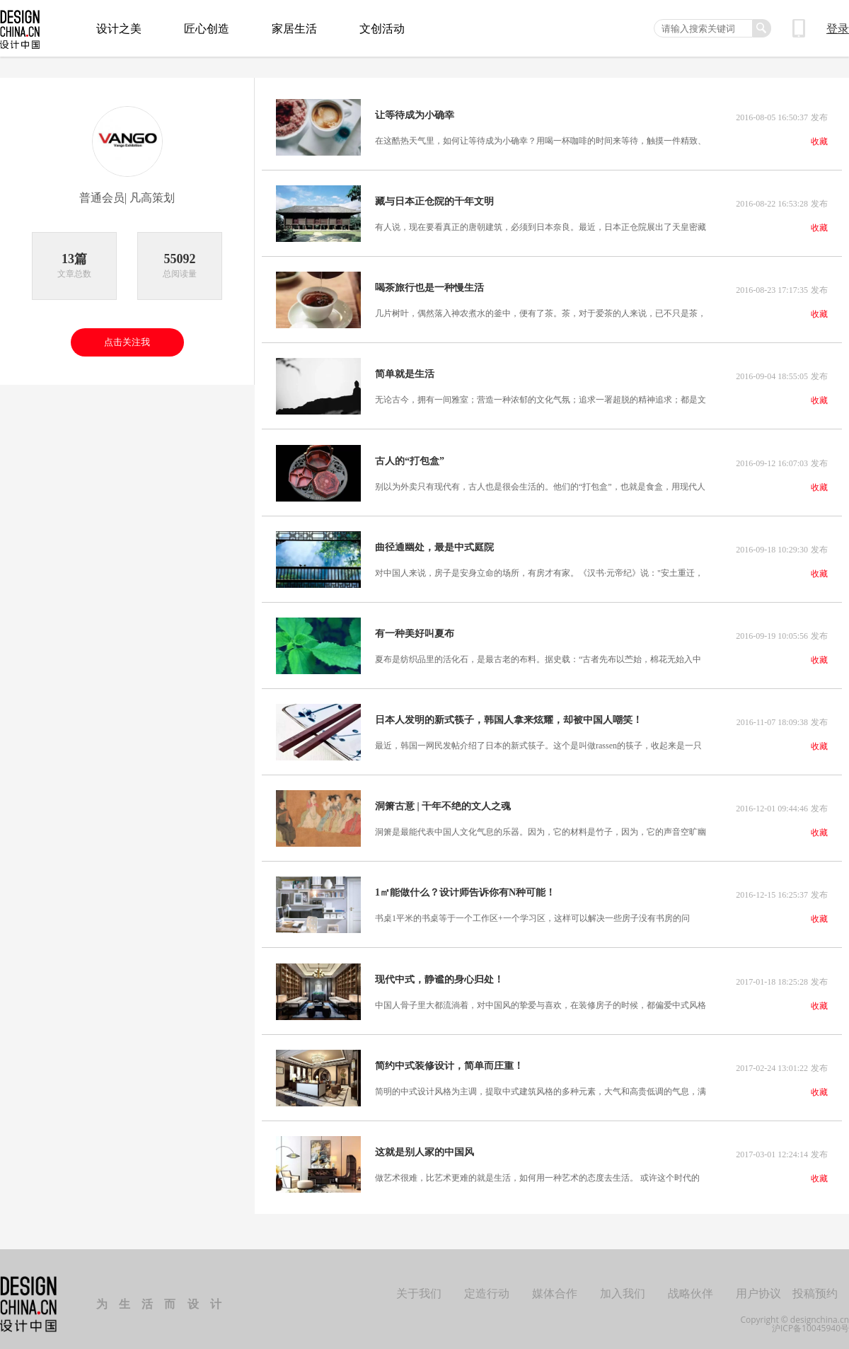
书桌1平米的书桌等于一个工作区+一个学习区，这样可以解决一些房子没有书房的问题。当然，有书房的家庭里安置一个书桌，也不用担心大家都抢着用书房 (532, 911)
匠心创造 (206, 28)
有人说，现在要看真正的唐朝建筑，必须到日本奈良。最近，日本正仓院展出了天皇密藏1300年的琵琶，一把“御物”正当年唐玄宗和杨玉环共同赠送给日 (540, 226)
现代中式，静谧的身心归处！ (439, 971)
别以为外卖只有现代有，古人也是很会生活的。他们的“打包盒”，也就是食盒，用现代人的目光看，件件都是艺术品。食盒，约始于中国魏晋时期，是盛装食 (540, 483)
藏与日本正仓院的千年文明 (434, 201)
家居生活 (294, 28)
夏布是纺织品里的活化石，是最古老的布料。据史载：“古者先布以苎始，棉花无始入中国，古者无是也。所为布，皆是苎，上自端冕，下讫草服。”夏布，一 (538, 654)
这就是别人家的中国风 (424, 1142)
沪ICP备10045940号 (810, 1318)
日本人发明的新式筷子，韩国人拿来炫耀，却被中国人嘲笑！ (508, 714)
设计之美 (119, 28)
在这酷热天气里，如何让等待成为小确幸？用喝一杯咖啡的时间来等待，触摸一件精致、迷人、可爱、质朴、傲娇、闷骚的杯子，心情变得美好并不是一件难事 (540, 141)
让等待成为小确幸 (414, 115)
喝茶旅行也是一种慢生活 (429, 286)
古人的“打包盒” (409, 458)
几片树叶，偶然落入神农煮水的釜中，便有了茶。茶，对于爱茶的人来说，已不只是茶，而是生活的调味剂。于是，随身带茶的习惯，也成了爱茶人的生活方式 (540, 312)
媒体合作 (554, 1283)
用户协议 (758, 1283)
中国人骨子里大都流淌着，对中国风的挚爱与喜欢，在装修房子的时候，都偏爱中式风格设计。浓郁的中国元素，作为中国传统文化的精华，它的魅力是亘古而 (540, 996)
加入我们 (622, 1283)
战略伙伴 (690, 1283)
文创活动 (382, 28)
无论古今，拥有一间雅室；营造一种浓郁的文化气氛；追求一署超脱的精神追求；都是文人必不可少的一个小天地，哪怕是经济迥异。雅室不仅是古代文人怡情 (540, 397)
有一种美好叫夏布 (414, 629)
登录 (837, 28)
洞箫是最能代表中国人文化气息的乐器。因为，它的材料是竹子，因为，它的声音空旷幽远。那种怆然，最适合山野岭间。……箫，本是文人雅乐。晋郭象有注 (540, 825)
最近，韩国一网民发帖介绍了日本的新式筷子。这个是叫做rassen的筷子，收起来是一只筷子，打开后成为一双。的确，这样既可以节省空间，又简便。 (538, 740)
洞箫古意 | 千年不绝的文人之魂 (443, 800)
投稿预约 (815, 1283)
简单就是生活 (404, 372)
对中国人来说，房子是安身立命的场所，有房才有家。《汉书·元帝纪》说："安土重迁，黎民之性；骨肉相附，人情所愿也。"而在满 (539, 569)
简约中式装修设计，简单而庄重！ (449, 1057)
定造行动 (486, 1283)
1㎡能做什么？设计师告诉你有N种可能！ (465, 886)
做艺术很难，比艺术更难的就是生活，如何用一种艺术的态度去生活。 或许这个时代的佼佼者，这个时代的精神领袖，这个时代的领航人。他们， (537, 1168)
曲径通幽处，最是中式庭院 (434, 543)
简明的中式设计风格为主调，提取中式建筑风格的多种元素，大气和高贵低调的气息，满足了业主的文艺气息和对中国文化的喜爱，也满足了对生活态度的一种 (540, 1082)
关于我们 (418, 1283)
